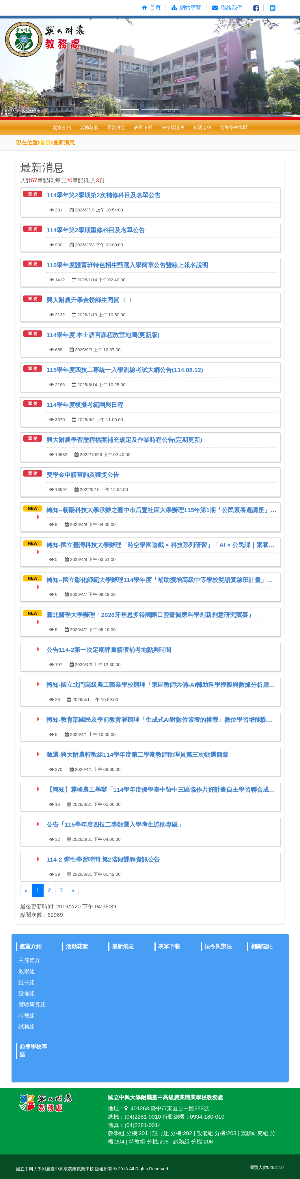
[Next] (73, 890)
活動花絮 (89, 127)
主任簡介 (29, 960)
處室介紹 (62, 127)
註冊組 (26, 982)
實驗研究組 (32, 1004)
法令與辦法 (172, 127)
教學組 (26, 971)
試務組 (26, 1027)
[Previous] (26, 890)
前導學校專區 (234, 127)
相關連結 (202, 127)
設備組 (26, 993)
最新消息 (116, 127)
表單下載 (143, 127)
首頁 (45, 142)
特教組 (26, 1016)
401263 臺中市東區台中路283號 (166, 1108)
